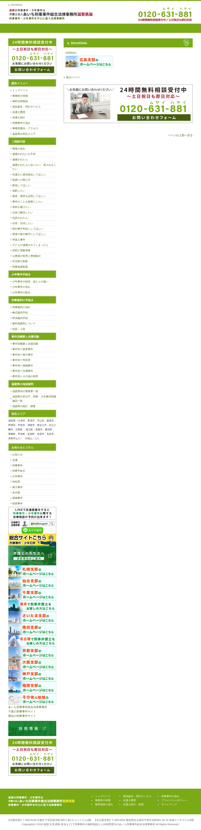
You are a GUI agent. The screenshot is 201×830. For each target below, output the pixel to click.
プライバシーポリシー (174, 800)
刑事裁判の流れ (21, 307)
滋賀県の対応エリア (24, 133)
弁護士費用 (123, 28)
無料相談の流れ (68, 28)
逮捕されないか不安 (24, 153)
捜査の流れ (18, 148)
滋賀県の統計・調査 (24, 406)
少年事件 (17, 476)
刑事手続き (18, 470)
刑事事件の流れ (179, 28)
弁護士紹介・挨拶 (151, 28)
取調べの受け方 (21, 179)
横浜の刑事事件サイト (22, 715)
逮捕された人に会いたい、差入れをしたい (34, 166)
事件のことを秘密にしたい (27, 201)
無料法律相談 (20, 101)
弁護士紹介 (18, 117)
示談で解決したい (22, 212)
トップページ (17, 28)
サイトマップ (169, 804)
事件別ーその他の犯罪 (25, 376)
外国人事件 (18, 239)
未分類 (16, 492)
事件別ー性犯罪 (21, 360)
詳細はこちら (32, 438)
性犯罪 (16, 481)
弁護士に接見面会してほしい (29, 174)
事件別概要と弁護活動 (25, 343)
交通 (15, 460)
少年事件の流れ (21, 286)
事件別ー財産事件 (22, 349)
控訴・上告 (18, 328)
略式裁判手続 (20, 312)
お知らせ (17, 454)
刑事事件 (17, 465)
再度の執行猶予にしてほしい (29, 234)
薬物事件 (17, 497)
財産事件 (17, 503)
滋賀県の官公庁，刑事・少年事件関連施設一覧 (34, 398)
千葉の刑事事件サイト (22, 711)
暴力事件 (17, 487)
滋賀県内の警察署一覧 (25, 391)
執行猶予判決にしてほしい (27, 228)
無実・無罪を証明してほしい (29, 196)
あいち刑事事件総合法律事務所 (27, 707)
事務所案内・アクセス (25, 128)
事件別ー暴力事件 (22, 354)
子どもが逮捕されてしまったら (30, 244)
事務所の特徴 (40, 28)
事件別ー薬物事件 (22, 365)
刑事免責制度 (20, 266)
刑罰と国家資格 (21, 250)
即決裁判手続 (20, 318)
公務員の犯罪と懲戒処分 (26, 255)
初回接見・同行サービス (96, 28)
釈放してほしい (21, 185)
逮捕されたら (20, 159)
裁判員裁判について (24, 323)
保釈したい (18, 190)
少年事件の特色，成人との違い (30, 281)
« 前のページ (72, 77)
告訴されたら (20, 217)
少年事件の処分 (21, 292)
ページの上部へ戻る (180, 135)
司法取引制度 (20, 261)
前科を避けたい (21, 206)
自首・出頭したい (22, 223)
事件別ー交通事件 (22, 370)
